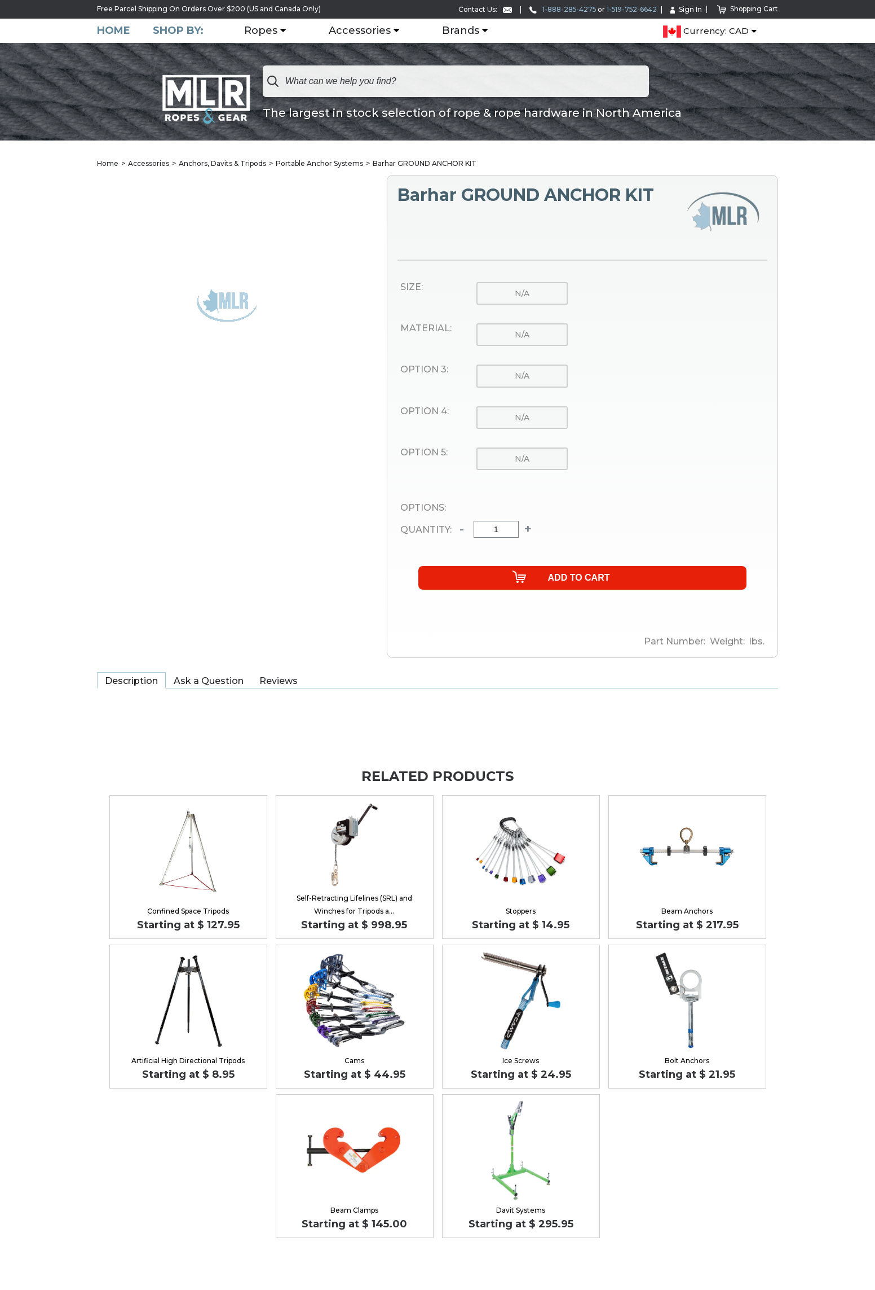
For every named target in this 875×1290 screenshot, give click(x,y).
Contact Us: (482, 9)
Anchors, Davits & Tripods (222, 163)
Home (113, 30)
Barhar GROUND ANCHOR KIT (424, 163)
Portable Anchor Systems (319, 163)
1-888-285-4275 (560, 9)
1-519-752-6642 (630, 9)
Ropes (260, 31)
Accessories (360, 31)
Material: (426, 328)
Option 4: (424, 411)
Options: (423, 508)
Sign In (685, 9)
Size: (411, 287)
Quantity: (426, 530)
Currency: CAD (706, 31)
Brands (460, 31)
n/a (522, 293)
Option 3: (424, 370)
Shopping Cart (747, 9)
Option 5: (424, 452)
